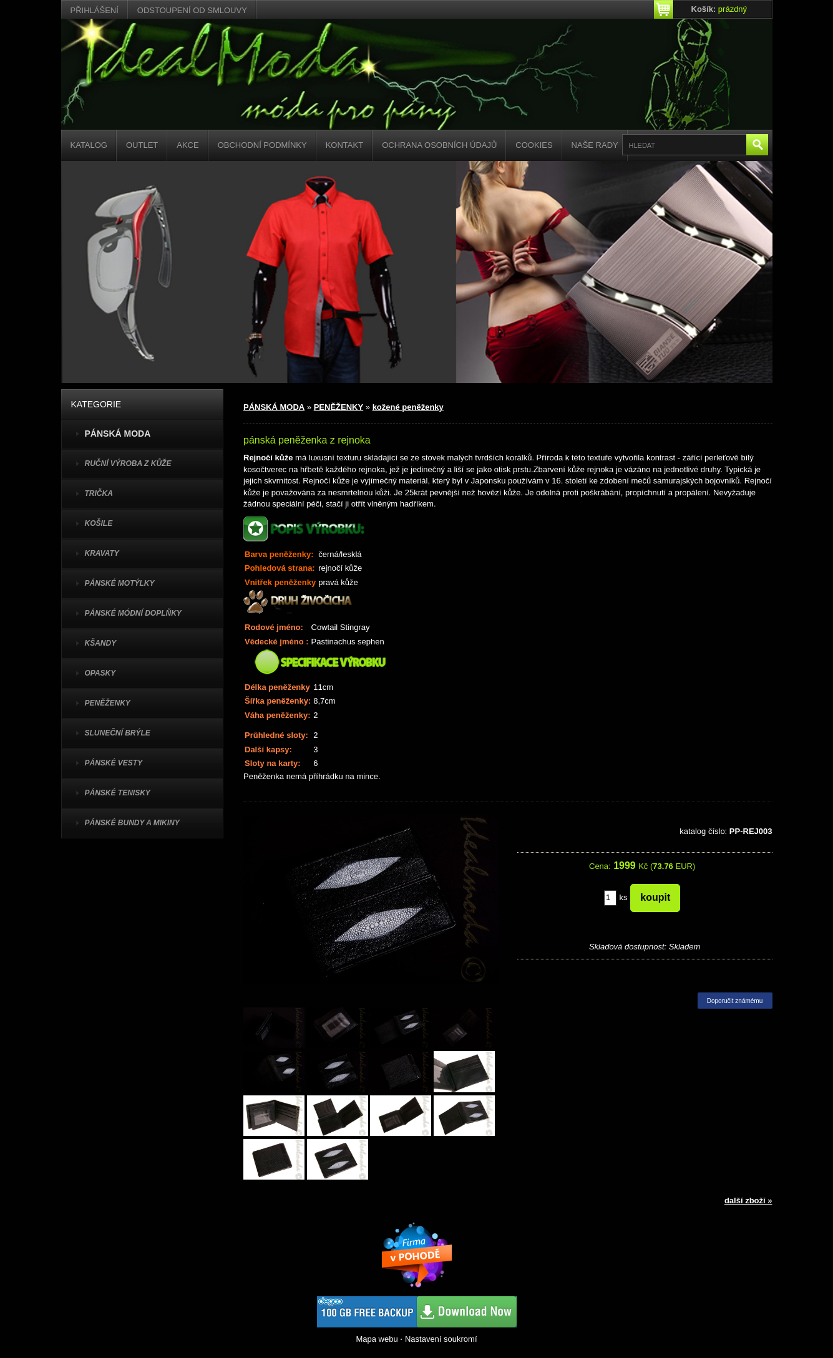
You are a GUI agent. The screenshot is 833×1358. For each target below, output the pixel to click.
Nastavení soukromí (441, 1339)
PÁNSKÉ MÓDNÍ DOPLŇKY (133, 613)
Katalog (89, 145)
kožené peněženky (408, 407)
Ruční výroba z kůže (128, 463)
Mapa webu (376, 1339)
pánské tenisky (117, 792)
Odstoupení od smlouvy (192, 10)
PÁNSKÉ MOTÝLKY (120, 583)
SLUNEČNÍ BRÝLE (117, 733)
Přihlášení (95, 10)
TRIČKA (99, 493)
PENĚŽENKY (107, 703)
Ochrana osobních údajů (439, 145)
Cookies (533, 145)
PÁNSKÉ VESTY (114, 763)
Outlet (142, 145)
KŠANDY (101, 643)
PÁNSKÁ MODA (273, 407)
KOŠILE (99, 523)
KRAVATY (102, 553)
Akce (187, 145)
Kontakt (344, 145)
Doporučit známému (734, 1000)
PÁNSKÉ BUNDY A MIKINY (132, 822)
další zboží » (748, 1200)
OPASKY (100, 673)
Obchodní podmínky (262, 145)
